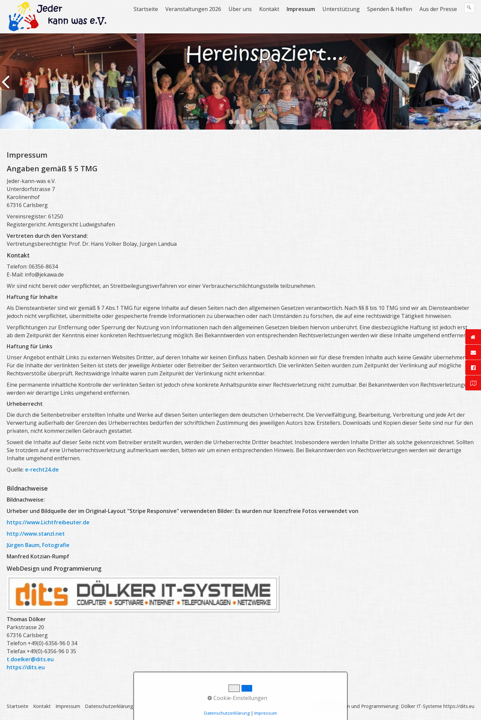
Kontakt (269, 9)
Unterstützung (341, 9)
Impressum (301, 9)
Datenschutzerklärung (109, 706)
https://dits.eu (26, 667)
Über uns (240, 9)
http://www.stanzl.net (36, 533)
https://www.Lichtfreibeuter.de (48, 522)
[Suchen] (469, 7)
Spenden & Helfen (389, 9)
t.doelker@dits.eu (30, 659)
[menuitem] (146, 9)
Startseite (146, 9)
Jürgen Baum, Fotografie (38, 545)
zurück (6, 86)
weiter (475, 86)
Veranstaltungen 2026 (193, 9)
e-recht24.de (42, 469)
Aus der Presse (438, 9)
